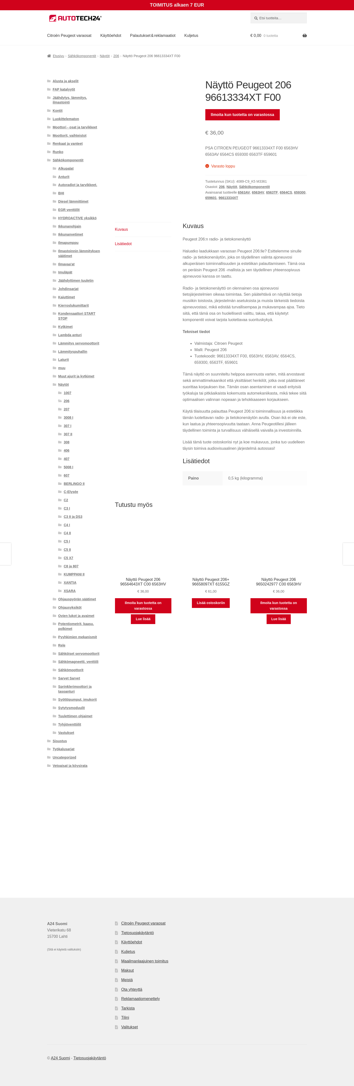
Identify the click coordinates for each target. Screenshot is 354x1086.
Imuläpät (65, 272)
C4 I (67, 525)
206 (116, 56)
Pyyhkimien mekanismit (77, 637)
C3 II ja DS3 (73, 517)
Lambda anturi (70, 335)
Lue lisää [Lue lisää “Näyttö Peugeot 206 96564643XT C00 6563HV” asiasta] (143, 619)
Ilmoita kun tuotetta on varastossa (242, 115)
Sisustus (60, 741)
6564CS (286, 192)
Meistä (127, 980)
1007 (67, 393)
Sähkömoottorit (70, 670)
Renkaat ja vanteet (68, 144)
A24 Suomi (60, 1058)
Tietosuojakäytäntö (137, 933)
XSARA (70, 591)
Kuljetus (191, 35)
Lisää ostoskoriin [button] (211, 603)
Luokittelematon (66, 119)
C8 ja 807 (71, 566)
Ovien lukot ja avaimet (76, 616)
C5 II (67, 550)
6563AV (244, 192)
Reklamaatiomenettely (140, 999)
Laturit (63, 360)
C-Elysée (71, 492)
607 (66, 475)
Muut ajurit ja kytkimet (76, 376)
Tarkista (128, 1008)
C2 (66, 500)
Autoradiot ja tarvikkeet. (77, 185)
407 (66, 459)
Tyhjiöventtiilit (69, 724)
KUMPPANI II (74, 574)
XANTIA (70, 583)
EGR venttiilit (69, 210)
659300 (299, 192)
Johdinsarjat (68, 289)
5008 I (68, 467)
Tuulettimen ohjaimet (75, 716)
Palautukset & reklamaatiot (153, 35)
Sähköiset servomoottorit (78, 654)
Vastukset (66, 733)
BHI (61, 193)
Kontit (57, 111)
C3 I (67, 508)
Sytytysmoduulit (71, 708)
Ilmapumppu (68, 243)
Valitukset (129, 1027)
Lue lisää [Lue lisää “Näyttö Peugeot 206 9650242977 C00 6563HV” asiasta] (278, 619)
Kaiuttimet (66, 297)
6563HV (258, 192)
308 (66, 442)
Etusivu (58, 56)
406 (66, 450)
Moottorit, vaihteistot (69, 135)
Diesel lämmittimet (73, 201)
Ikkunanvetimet (70, 234)
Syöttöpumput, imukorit (77, 699)
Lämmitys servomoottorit (78, 343)
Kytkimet (65, 327)
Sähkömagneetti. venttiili (78, 662)
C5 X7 (68, 558)
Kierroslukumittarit (73, 305)
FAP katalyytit (64, 89)
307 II (68, 434)
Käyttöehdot (110, 35)
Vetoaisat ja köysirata (70, 766)
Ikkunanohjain (69, 226)
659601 (211, 198)
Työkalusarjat (63, 749)
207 (66, 409)
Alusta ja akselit (66, 81)
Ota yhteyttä (131, 989)
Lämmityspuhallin (72, 352)
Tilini (125, 1017)
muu (61, 368)
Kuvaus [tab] (121, 229)
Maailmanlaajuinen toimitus (144, 961)
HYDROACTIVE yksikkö (77, 218)
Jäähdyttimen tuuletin (76, 280)
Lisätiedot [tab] (123, 244)
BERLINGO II (74, 484)
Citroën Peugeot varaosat (69, 35)
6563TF (272, 192)
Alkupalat (65, 168)
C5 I (67, 541)
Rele (61, 645)
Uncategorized (64, 757)
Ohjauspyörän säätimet (77, 599)
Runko (58, 152)
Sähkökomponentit (82, 56)
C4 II (67, 533)
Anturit (63, 177)
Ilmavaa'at (66, 264)
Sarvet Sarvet (69, 678)
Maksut (127, 970)
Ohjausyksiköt (70, 607)
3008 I (68, 417)
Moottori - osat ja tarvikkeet (75, 127)
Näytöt (105, 56)
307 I (67, 426)
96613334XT (228, 198)
